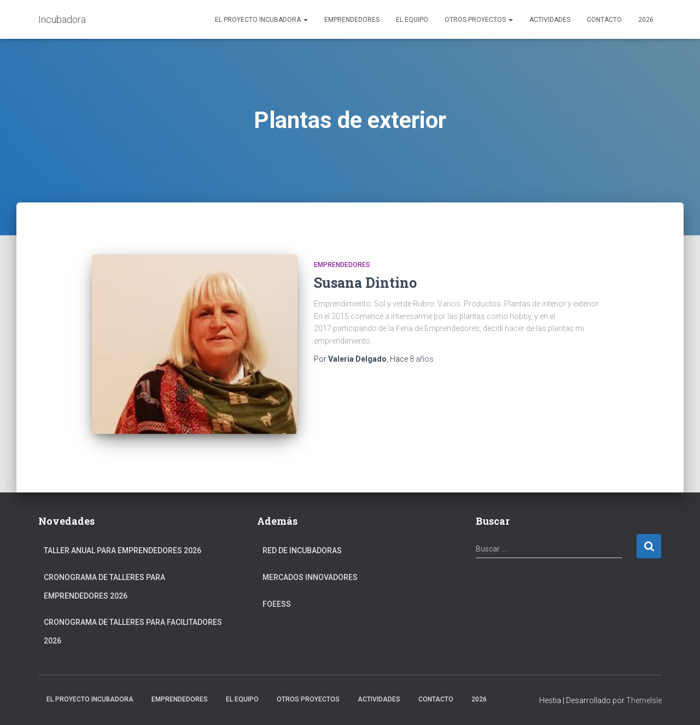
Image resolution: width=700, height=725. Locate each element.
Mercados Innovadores (310, 577)
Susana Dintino (365, 283)
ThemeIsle (644, 700)
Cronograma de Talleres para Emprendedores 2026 (104, 586)
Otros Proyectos (479, 20)
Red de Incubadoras (302, 550)
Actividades (549, 20)
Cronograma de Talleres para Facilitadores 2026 (133, 631)
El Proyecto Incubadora (261, 20)
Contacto (604, 20)
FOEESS (276, 604)
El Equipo (412, 20)
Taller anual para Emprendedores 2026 (122, 550)
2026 (646, 20)
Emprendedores (352, 20)
